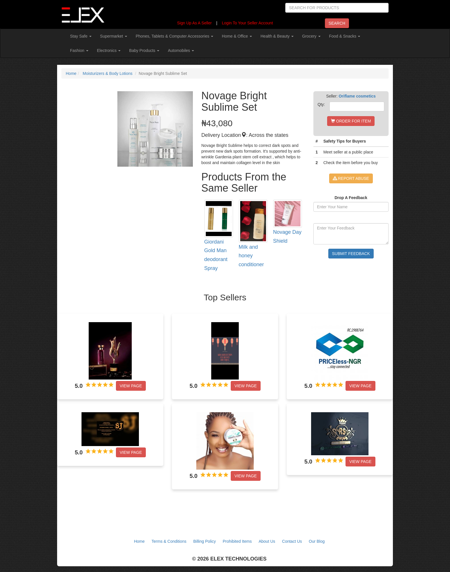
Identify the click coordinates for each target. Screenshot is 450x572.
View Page (131, 386)
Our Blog (317, 541)
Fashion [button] (79, 50)
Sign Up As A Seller (194, 23)
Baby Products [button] (144, 50)
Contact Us (292, 541)
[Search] (337, 8)
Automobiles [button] (181, 50)
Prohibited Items (237, 541)
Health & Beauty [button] (277, 36)
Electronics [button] (109, 50)
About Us (267, 541)
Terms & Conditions (169, 541)
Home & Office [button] (237, 36)
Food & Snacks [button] (344, 36)
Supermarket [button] (113, 36)
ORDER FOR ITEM (351, 121)
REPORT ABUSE (351, 178)
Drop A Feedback (351, 197)
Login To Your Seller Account (247, 23)
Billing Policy (204, 541)
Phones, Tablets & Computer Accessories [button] (174, 36)
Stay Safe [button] (81, 36)
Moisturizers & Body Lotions (108, 73)
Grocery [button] (311, 36)
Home (71, 73)
